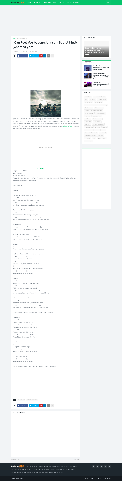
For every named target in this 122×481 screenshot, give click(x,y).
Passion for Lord (89, 127)
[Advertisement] (61, 20)
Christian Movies (102, 99)
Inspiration (87, 116)
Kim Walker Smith (97, 119)
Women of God (88, 141)
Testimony (100, 135)
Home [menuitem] (29, 3)
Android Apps (88, 96)
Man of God (87, 124)
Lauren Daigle (97, 121)
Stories (103, 130)
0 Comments (33, 51)
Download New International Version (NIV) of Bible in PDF (101, 67)
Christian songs (22, 38)
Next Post (76, 459)
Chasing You (67, 126)
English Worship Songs (32, 399)
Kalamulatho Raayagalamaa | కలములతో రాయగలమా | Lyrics (101, 84)
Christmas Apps (88, 108)
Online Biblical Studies (98, 124)
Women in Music (101, 138)
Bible (86, 99)
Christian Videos (98, 102)
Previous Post (16, 459)
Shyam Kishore (88, 130)
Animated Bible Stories (99, 96)
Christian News (88, 102)
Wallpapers (87, 138)
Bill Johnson (92, 99)
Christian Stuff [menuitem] (49, 3)
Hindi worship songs (100, 113)
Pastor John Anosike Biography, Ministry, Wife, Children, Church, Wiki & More (95, 51)
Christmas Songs (99, 108)
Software (97, 130)
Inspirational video (96, 116)
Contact (99, 478)
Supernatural (103, 132)
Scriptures (97, 127)
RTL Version (107, 478)
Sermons (104, 127)
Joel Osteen (87, 119)
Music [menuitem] (36, 3)
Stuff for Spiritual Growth (91, 132)
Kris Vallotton (88, 121)
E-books (87, 110)
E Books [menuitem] (62, 3)
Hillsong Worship (89, 113)
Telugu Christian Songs (90, 135)
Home (14, 38)
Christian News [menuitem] (73, 3)
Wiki (94, 138)
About (92, 478)
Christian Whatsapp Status (91, 105)
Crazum (20, 478)
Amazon (40, 168)
